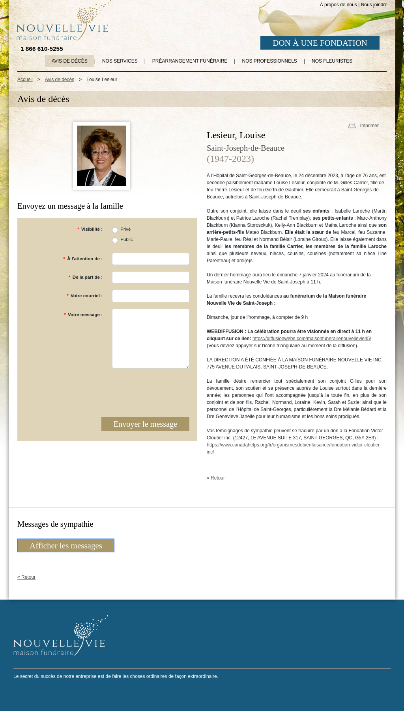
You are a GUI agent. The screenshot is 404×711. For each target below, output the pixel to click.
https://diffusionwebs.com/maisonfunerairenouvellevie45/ (311, 338)
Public (126, 239)
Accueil (25, 79)
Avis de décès (70, 61)
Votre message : (83, 314)
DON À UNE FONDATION (320, 43)
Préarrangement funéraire (189, 61)
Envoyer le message (145, 424)
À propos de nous (338, 4)
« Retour (216, 478)
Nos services (120, 61)
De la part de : (86, 277)
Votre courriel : (85, 295)
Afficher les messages (66, 545)
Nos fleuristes (332, 61)
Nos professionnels (269, 61)
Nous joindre (374, 4)
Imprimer (369, 125)
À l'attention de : (83, 258)
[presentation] (129, 390)
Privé (125, 229)
